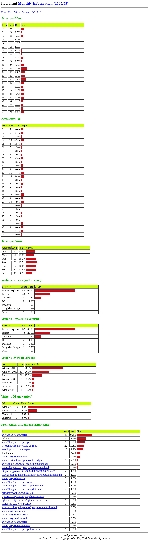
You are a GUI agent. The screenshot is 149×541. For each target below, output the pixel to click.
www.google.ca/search (13, 511)
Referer (41, 12)
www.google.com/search (14, 456)
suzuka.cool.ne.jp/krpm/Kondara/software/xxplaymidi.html (32, 474)
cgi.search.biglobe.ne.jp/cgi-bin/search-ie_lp (24, 500)
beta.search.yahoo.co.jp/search (17, 492)
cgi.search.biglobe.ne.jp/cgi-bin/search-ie (23, 496)
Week (17, 12)
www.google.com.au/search (16, 525)
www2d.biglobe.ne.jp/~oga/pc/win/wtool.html (25, 467)
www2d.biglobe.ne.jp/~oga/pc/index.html (23, 485)
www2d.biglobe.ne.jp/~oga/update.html (22, 489)
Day (10, 12)
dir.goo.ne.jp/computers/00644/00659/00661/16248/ (28, 471)
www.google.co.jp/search (14, 434)
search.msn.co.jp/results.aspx (16, 503)
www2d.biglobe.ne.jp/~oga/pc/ (17, 482)
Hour (3, 12)
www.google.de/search (13, 478)
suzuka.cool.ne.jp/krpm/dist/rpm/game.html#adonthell (29, 507)
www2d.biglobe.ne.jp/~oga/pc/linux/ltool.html (25, 463)
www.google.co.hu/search (15, 514)
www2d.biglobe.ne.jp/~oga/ (16, 442)
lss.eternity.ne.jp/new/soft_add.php (19, 445)
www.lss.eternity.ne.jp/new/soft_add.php (22, 460)
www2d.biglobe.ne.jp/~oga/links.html (21, 529)
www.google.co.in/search (14, 522)
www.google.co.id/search (14, 518)
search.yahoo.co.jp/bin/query (16, 449)
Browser (26, 12)
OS (33, 12)
